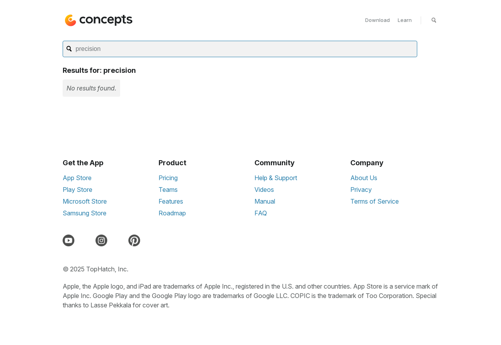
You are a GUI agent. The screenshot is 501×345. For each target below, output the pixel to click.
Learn (405, 20)
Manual (264, 201)
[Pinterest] (135, 240)
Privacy (361, 189)
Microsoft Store (85, 201)
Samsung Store (84, 213)
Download (377, 20)
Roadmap (172, 213)
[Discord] (86, 240)
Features (171, 201)
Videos (264, 189)
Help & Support (275, 178)
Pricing (168, 178)
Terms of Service (374, 201)
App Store (77, 178)
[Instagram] (103, 240)
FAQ (260, 213)
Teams (168, 189)
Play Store (77, 189)
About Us (363, 178)
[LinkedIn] (119, 240)
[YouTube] (70, 240)
